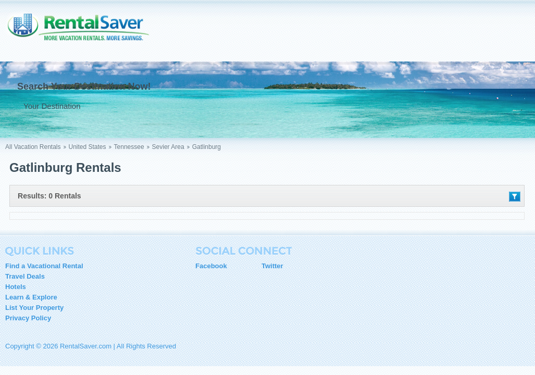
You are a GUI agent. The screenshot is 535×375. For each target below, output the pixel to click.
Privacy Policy (28, 318)
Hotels (15, 287)
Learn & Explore (31, 297)
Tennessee (129, 147)
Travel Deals (25, 276)
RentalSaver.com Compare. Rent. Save (83, 33)
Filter (514, 197)
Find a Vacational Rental (44, 266)
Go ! (212, 105)
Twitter (272, 266)
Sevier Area (168, 147)
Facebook (211, 266)
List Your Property (34, 307)
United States (87, 147)
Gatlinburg (206, 147)
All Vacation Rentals (33, 147)
